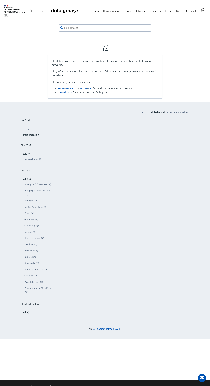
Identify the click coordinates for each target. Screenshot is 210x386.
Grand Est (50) (31, 219)
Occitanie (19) (30, 275)
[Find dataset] (105, 28)
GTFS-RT (70, 88)
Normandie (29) (32, 263)
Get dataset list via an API (106, 328)
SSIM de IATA (65, 92)
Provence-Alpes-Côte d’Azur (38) (38, 290)
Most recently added (178, 112)
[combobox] (105, 28)
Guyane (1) (29, 231)
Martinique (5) (31, 250)
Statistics (140, 10)
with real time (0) (32, 158)
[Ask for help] (202, 378)
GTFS (61, 88)
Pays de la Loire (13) (34, 281)
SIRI (90, 88)
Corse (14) (29, 213)
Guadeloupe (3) (32, 225)
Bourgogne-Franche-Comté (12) (37, 192)
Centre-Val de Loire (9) (35, 206)
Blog (178, 10)
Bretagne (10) (30, 200)
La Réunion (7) (31, 244)
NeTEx (83, 88)
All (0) (27, 129)
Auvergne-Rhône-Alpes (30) (37, 184)
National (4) (30, 256)
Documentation (111, 10)
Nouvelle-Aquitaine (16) (35, 269)
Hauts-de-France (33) (34, 238)
